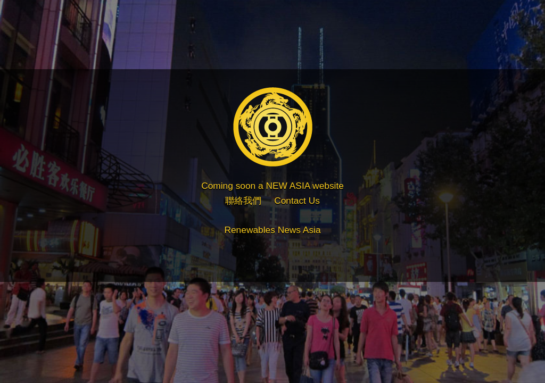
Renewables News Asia (272, 229)
